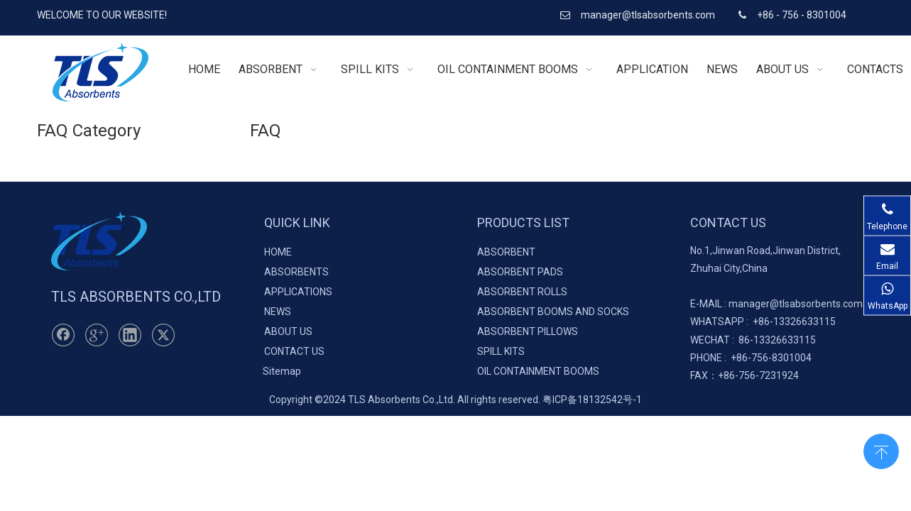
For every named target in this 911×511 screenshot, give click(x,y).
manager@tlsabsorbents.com (649, 15)
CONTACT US (294, 351)
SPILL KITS (501, 351)
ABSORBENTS (296, 272)
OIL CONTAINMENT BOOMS (538, 371)
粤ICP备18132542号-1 (592, 399)
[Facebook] (63, 335)
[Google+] (96, 335)
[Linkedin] (130, 335)
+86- (763, 321)
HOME (278, 252)
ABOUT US (288, 331)
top (881, 450)
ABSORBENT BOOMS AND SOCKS (553, 311)
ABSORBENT (506, 252)
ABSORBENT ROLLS (522, 291)
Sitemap (282, 371)
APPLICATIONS (298, 291)
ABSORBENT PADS (520, 272)
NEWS (277, 311)
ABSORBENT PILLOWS (527, 331)
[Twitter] (163, 335)
